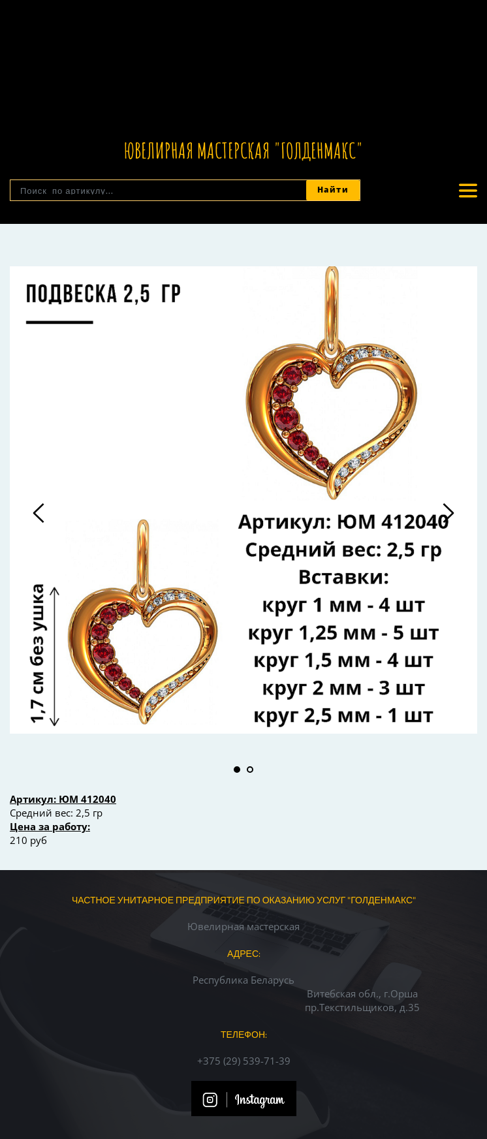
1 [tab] (237, 769)
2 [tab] (250, 769)
